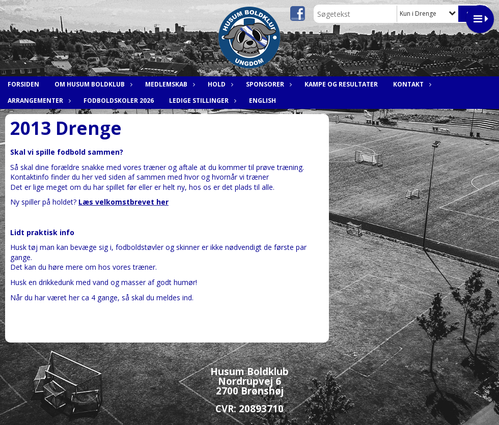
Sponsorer (267, 84)
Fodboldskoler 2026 (119, 100)
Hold (219, 84)
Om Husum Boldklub (92, 84)
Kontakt (411, 84)
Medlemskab (168, 84)
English (262, 100)
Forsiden (23, 84)
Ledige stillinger (201, 100)
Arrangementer (38, 100)
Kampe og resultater (341, 84)
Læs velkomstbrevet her (123, 202)
